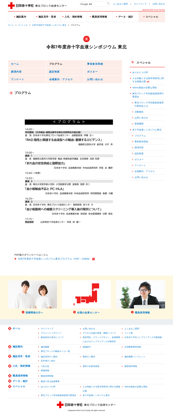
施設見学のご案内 (49, 356)
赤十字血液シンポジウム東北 (146, 130)
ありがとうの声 (140, 72)
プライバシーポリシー (51, 333)
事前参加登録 (95, 63)
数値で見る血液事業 (50, 381)
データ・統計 (20, 381)
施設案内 (18, 346)
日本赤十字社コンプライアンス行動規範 (143, 337)
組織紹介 (87, 347)
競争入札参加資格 (91, 366)
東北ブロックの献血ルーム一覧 (55, 351)
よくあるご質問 (120, 4)
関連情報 (45, 370)
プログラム (140, 135)
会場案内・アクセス (61, 79)
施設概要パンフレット (134, 356)
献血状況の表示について (52, 337)
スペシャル (23, 25)
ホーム (11, 25)
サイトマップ (140, 4)
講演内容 (16, 71)
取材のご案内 (89, 356)
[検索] (94, 4)
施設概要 (45, 347)
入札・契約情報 (21, 366)
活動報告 (139, 112)
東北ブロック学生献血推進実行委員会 (148, 95)
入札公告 (45, 366)
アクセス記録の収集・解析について (99, 333)
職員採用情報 (20, 375)
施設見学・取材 (21, 356)
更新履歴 (139, 124)
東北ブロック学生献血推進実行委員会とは (149, 104)
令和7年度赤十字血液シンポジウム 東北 (49, 25)
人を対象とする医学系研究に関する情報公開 (148, 80)
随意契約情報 (130, 366)
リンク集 (128, 333)
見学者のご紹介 (48, 361)
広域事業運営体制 (132, 347)
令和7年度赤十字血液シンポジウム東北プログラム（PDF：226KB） (54, 258)
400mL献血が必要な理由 (144, 87)
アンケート (17, 79)
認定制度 (54, 71)
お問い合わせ (158, 4)
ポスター (92, 71)
